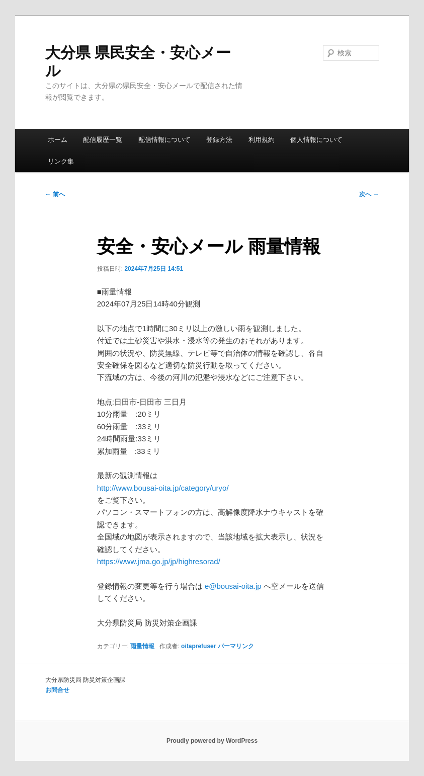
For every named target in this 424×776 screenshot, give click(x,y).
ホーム (57, 139)
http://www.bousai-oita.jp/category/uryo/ (163, 488)
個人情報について (316, 139)
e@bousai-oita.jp (233, 586)
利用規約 (261, 139)
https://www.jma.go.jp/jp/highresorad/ (158, 561)
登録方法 (219, 139)
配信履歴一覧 (102, 139)
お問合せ (57, 689)
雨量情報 (142, 646)
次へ (369, 194)
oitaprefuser (198, 646)
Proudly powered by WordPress (212, 740)
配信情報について (164, 139)
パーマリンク (236, 646)
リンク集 (61, 161)
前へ (55, 194)
